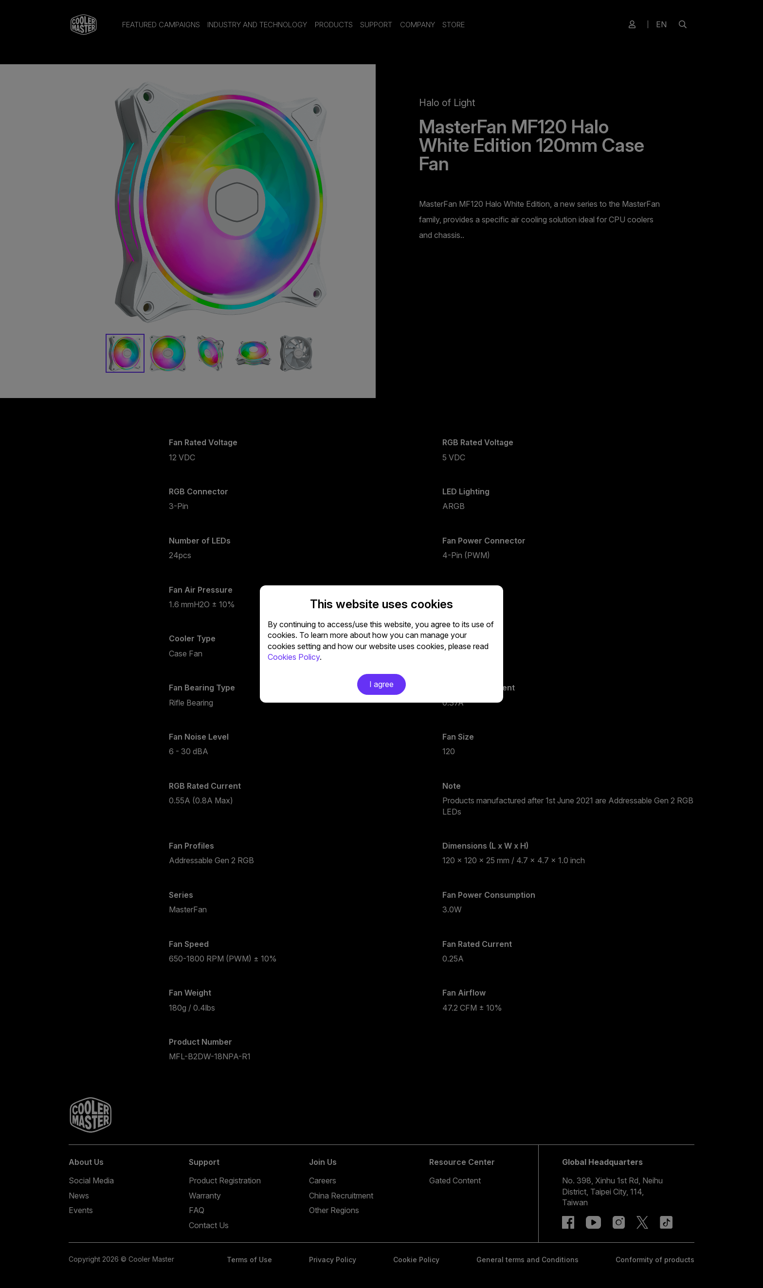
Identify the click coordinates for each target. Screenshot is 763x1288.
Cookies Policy (294, 657)
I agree (381, 684)
